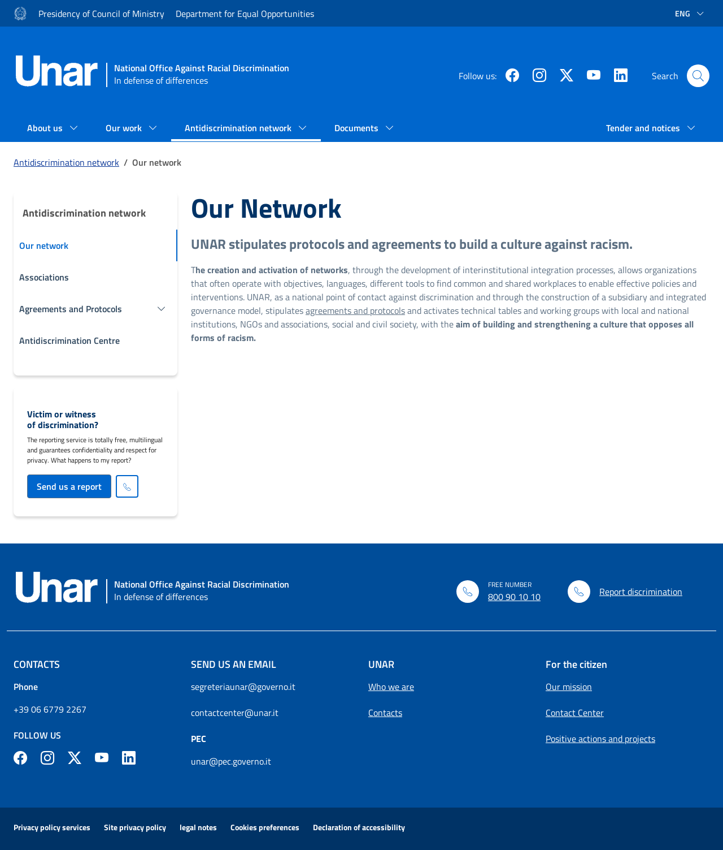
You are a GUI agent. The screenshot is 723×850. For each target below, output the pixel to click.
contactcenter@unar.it (234, 712)
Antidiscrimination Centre (69, 340)
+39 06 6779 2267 (50, 709)
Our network (43, 245)
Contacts (385, 712)
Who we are (391, 686)
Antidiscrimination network (239, 128)
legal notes (198, 827)
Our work (125, 128)
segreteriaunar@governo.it (243, 686)
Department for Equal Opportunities (245, 13)
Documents (357, 128)
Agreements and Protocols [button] (70, 309)
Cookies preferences (264, 827)
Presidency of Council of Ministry (101, 13)
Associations (44, 277)
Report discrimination (640, 591)
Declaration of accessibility (359, 827)
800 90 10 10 (514, 596)
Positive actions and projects (600, 738)
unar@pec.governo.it (231, 761)
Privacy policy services (52, 827)
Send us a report (69, 486)
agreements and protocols (355, 310)
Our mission (569, 686)
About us (46, 128)
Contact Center (575, 712)
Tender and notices (644, 128)
